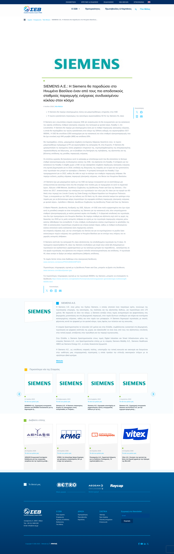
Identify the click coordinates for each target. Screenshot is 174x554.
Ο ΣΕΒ (75, 9)
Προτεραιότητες (92, 9)
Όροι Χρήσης (104, 517)
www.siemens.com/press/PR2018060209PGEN (62, 262)
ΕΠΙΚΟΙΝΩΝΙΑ (139, 2)
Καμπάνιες (81, 519)
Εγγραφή (127, 521)
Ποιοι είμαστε (60, 515)
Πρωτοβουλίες (82, 517)
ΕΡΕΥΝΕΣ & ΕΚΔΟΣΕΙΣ (89, 2)
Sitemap (102, 515)
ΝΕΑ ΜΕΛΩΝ (123, 2)
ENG (149, 2)
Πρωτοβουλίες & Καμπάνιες (118, 9)
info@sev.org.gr (33, 525)
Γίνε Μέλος (145, 9)
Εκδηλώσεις (60, 522)
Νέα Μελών (46, 20)
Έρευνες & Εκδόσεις (62, 519)
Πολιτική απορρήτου (106, 519)
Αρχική (30, 20)
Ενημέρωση (37, 20)
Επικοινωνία (103, 522)
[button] (135, 9)
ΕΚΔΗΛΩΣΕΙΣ (109, 2)
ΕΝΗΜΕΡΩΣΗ (71, 2)
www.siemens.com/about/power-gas (58, 270)
